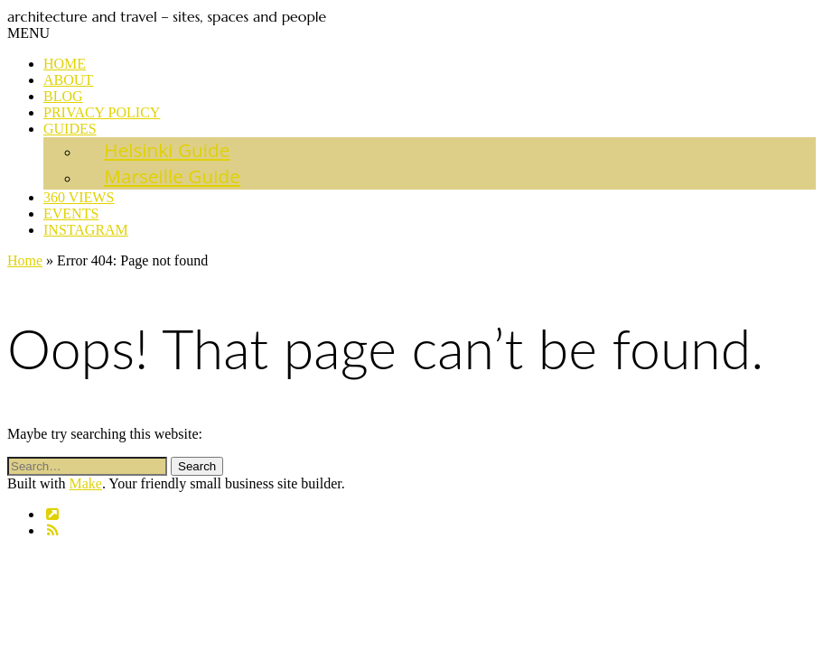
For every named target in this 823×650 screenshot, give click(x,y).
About (68, 80)
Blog (63, 96)
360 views (78, 197)
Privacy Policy (101, 112)
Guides (70, 128)
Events (70, 213)
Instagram (85, 229)
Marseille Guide (172, 176)
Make (85, 483)
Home (64, 63)
